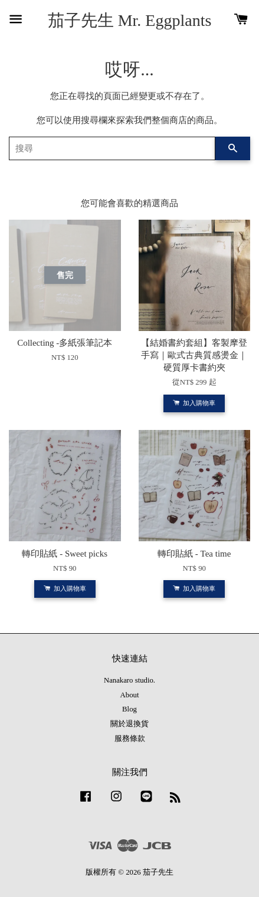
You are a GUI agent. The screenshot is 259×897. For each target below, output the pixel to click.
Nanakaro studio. (129, 680)
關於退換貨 (129, 724)
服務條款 (129, 738)
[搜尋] (112, 148)
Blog (129, 709)
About (129, 695)
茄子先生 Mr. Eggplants (130, 20)
